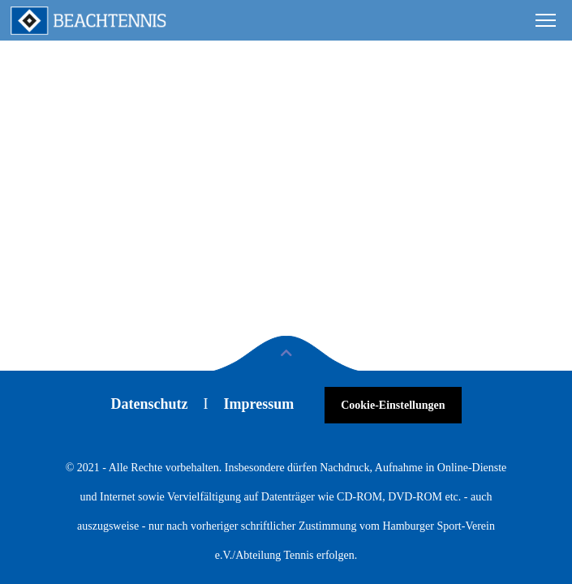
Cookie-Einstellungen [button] (393, 405)
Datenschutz (148, 404)
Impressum (258, 404)
